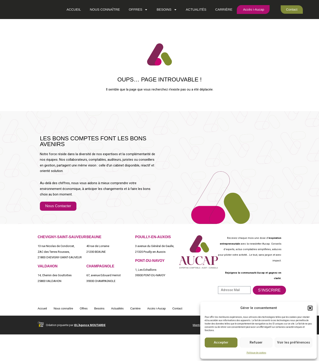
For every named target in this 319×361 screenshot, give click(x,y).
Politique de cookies (256, 352)
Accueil (70, 22)
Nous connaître (101, 22)
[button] (310, 308)
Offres (134, 22)
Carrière (220, 22)
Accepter (221, 342)
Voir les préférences (293, 342)
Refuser (256, 342)
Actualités (192, 22)
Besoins (163, 22)
